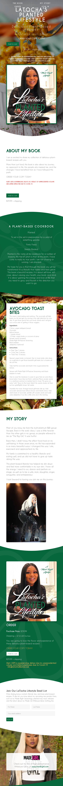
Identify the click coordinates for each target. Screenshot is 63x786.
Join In (45, 7)
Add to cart (12, 44)
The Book (18, 3)
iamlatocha (32, 11)
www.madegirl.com (40, 766)
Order (18, 7)
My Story (45, 3)
